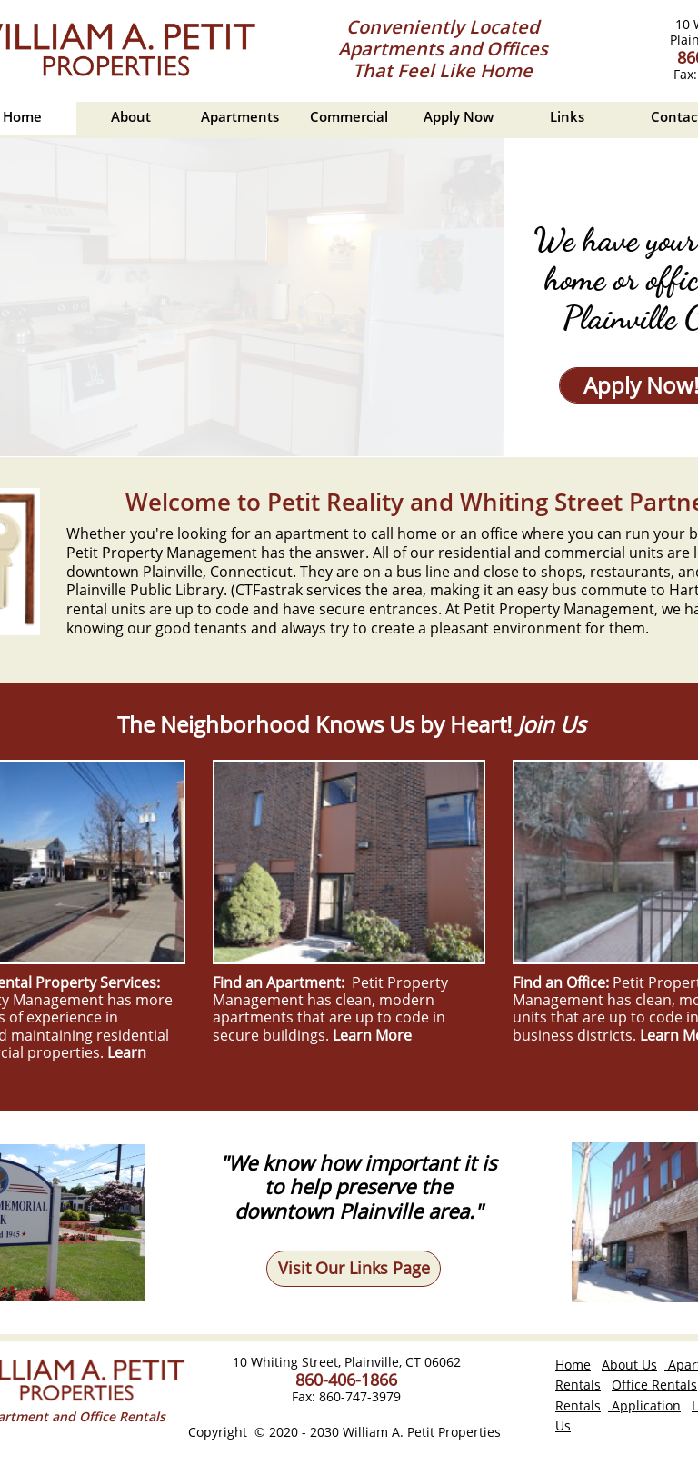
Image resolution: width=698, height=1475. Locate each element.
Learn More (372, 1035)
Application (644, 1405)
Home (573, 1364)
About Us (629, 1364)
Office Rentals (654, 1384)
